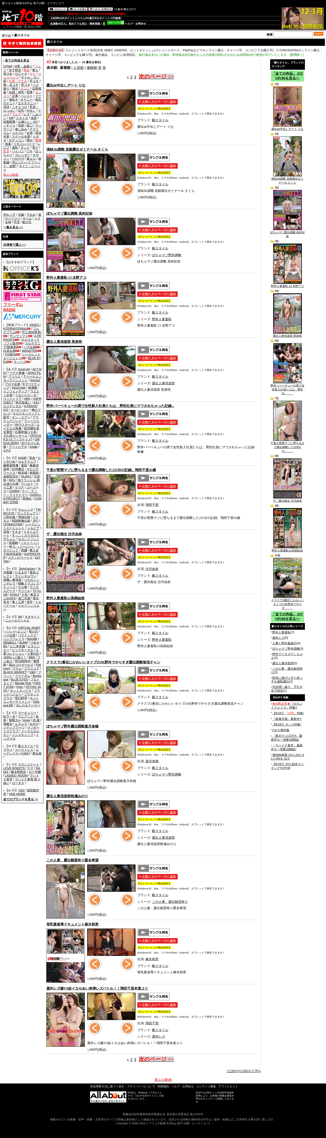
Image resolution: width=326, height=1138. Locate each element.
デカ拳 (22, 587)
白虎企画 (9, 350)
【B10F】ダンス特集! (286, 724)
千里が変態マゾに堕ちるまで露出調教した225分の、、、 (287, 446)
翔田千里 (152, 505)
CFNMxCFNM (12, 524)
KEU (12, 480)
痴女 (15, 88)
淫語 (6, 107)
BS (5, 646)
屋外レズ (158, 1036)
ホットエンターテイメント (21, 699)
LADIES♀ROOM (16, 775)
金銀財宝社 (10, 476)
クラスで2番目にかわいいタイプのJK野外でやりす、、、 (287, 603)
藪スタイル (25, 746)
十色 (25, 594)
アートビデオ (18, 447)
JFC (35, 520)
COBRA (10, 354)
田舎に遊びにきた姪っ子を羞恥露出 (287, 679)
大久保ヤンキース (15, 435)
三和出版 (9, 517)
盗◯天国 (24, 598)
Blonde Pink (23, 683)
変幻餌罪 (21, 698)
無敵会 (7, 724)
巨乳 (21, 110)
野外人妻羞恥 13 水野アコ (287, 285)
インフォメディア (15, 391)
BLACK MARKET (15, 672)
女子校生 (15, 70)
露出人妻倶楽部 (163, 383)
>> (13, 227)
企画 (30, 133)
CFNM (7, 66)
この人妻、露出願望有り (170, 902)
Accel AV (24, 369)
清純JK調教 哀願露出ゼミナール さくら (287, 179)
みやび (34, 724)
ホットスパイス (20, 690)
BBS (32, 657)
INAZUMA (18, 387)
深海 (6, 531)
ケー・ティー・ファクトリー (20, 493)
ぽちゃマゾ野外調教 (166, 255)
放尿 (34, 118)
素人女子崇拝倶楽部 (21, 552)
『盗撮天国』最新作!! (287, 719)
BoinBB (32, 639)
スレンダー (22, 155)
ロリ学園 (35, 772)
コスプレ (18, 133)
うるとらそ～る (25, 395)
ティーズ (20, 362)
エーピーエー (20, 410)
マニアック (25, 716)
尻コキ (25, 84)
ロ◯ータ (21, 73)
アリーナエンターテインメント (22, 378)
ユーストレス (24, 749)
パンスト (26, 96)
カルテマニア (27, 461)
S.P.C (7, 450)
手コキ (34, 81)
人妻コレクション (21, 651)
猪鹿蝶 (32, 387)
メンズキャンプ (22, 735)
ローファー (12, 218)
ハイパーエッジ (15, 631)
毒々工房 (18, 602)
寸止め (31, 214)
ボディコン (16, 140)
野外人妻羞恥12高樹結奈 (287, 549)
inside (34, 447)
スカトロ (22, 118)
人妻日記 (33, 653)
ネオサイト (32, 616)
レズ (26, 114)
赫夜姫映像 (10, 465)
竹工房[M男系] (31, 332)
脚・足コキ (10, 84)
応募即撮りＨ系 (25, 432)
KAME (22, 458)
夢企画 (37, 753)
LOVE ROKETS (14, 768)
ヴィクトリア (12, 398)
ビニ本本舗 (17, 646)
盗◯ (30, 125)
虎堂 (30, 602)
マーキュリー (27, 712)
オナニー (26, 99)
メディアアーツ (14, 727)
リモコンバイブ (24, 144)
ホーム (6, 35)
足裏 (15, 96)
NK (20, 616)
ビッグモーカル (22, 650)
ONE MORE (17, 794)
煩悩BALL (10, 642)
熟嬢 (24, 550)
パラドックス (27, 635)
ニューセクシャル (17, 620)
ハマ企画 (29, 347)
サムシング (25, 509)
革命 (32, 458)
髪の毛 (26, 222)
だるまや (21, 572)
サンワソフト (19, 336)
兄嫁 (21, 214)
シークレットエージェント (21, 526)
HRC (27, 398)
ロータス (18, 783)
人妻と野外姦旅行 (284, 643)
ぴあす (35, 642)
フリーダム (22, 676)
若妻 (30, 92)
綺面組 (34, 472)
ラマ (30, 768)
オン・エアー (21, 417)
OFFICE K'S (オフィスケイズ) (22, 437)
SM (11, 118)
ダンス (25, 147)
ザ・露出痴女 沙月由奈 (287, 499)
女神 (8, 222)
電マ (35, 147)
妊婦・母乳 (16, 92)
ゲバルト (27, 483)
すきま (16, 531)
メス (37, 218)
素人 (35, 70)
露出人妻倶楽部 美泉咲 (287, 334)
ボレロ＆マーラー (28, 705)
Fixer (19, 687)
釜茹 (24, 465)
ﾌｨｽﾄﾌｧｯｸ (18, 158)
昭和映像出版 (21, 520)
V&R (32, 672)
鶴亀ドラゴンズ (28, 583)
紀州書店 (18, 469)
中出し (31, 110)
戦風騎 (13, 543)
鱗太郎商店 (18, 772)
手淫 (16, 222)
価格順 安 (94, 68)
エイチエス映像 (21, 426)
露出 (30, 140)
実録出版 (24, 517)
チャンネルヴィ (25, 576)
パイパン (18, 151)
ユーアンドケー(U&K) (21, 751)
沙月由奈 (152, 569)
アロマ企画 (12, 384)
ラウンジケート (28, 764)
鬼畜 (8, 144)
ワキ (30, 151)
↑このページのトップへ (244, 1071)
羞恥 (15, 147)
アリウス (14, 376)
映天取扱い (23, 402)
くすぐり (9, 125)
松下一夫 (9, 716)
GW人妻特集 (280, 730)
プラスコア (31, 668)
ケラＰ (19, 487)
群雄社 (27, 498)
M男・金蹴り (23, 66)
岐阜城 (22, 472)
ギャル (27, 218)
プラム (17, 668)
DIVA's (14, 594)
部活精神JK (23, 661)
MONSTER (29, 350)
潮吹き (13, 99)
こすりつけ (19, 107)
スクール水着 (21, 136)
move (26, 720)
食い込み (21, 129)
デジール (24, 591)
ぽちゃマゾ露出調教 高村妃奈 (287, 233)
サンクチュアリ (27, 513)
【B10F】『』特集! (288, 713)
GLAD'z (26, 476)
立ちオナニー (27, 103)
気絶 (21, 125)
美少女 (7, 73)
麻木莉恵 (152, 959)
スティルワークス (20, 557)
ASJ (36, 402)
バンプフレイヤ (14, 639)
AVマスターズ (24, 424)
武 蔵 (36, 720)
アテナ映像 (17, 373)
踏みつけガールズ (21, 664)
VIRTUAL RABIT (29, 628)
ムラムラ (21, 724)
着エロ (31, 158)
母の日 (33, 631)
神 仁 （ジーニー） (22, 546)
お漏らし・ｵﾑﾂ (28, 121)
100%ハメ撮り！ (14, 657)
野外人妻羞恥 (162, 319)
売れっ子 (9, 214)
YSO (21, 790)
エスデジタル (12, 406)
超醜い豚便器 (12, 579)
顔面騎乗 (9, 121)
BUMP (23, 642)
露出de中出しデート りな (287, 128)
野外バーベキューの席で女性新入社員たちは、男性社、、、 (287, 388)
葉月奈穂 (152, 761)
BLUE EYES (19, 679)
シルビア (33, 528)
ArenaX (35, 380)
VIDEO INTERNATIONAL (21, 326)
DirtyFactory (27, 568)
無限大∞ (14, 720)
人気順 (78, 68)
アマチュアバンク (21, 419)
